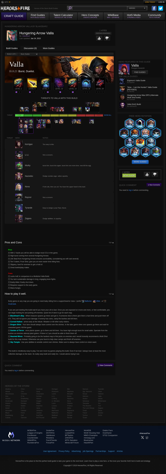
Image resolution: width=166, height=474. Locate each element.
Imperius (39, 406)
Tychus (85, 415)
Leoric (54, 394)
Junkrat (38, 413)
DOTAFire (50, 433)
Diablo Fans (108, 430)
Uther (96, 301)
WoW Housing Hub (92, 433)
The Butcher (87, 406)
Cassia (7, 417)
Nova (69, 401)
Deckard (24, 401)
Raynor (69, 413)
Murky (69, 396)
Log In (161, 2)
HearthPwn (88, 443)
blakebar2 (26, 36)
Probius (70, 406)
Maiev (54, 408)
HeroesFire (69, 430)
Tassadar (86, 403)
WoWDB (87, 430)
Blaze (7, 413)
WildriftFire (31, 440)
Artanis (7, 403)
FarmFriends (51, 440)
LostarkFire (69, 433)
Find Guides (139, 72)
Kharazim (55, 391)
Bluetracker (88, 440)
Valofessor (50, 435)
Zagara (100, 408)
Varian (100, 398)
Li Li (53, 396)
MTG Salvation (71, 440)
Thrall (85, 410)
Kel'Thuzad (40, 417)
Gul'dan (39, 396)
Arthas (7, 406)
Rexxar (69, 417)
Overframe (107, 433)
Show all (107, 115)
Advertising (76, 451)
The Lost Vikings (88, 408)
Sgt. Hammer (87, 391)
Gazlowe (39, 389)
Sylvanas (86, 401)
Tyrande (101, 389)
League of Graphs (34, 433)
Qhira (69, 408)
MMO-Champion (91, 435)
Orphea (70, 403)
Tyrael (85, 417)
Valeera (100, 394)
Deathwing (24, 398)
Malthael (55, 415)
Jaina (38, 408)
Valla (100, 396)
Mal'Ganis (55, 410)
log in (16, 371)
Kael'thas (39, 415)
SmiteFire (50, 430)
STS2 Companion (110, 435)
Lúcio (53, 403)
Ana (6, 396)
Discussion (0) (30, 48)
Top (110, 242)
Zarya (100, 410)
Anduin (7, 398)
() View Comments (105, 365)
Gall (22, 415)
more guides (140, 162)
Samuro (85, 389)
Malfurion (87, 301)
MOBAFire (31, 430)
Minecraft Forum (72, 443)
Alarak (7, 391)
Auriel (7, 408)
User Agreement (49, 451)
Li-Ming (54, 398)
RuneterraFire (33, 443)
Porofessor (31, 435)
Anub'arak (9, 401)
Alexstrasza (9, 394)
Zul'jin (100, 415)
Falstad (23, 410)
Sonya (85, 394)
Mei (68, 389)
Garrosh (24, 417)
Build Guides (12, 48)
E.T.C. (23, 408)
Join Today (150, 2)
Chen (23, 389)
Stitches (85, 396)
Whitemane (102, 401)
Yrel (99, 406)
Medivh (54, 417)
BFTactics (69, 435)
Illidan (38, 403)
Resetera (50, 438)
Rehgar (69, 415)
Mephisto (70, 391)
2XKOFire (69, 438)
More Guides (48, 48)
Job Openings (88, 451)
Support (111, 451)
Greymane (40, 394)
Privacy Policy (64, 451)
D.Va (22, 396)
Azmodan (8, 410)
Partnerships (101, 451)
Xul (99, 403)
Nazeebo (70, 398)
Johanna (39, 410)
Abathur (8, 389)
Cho (22, 391)
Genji (38, 391)
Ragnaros (70, 410)
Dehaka (23, 403)
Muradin (70, 394)
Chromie (24, 394)
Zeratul (100, 413)
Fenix (23, 413)
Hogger (38, 401)
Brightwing (9, 415)
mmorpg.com (89, 438)
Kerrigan (55, 389)
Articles (120, 451)
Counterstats (32, 438)
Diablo (23, 406)
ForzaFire (50, 443)
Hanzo (38, 398)
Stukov (85, 398)
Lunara (54, 406)
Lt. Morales (56, 401)
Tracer (85, 413)
